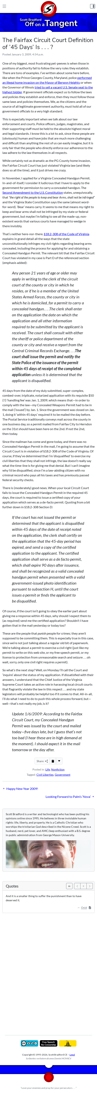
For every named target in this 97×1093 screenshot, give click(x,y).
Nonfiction (58, 769)
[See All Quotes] (69, 886)
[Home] (49, 6)
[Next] (89, 886)
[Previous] (77, 886)
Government (62, 774)
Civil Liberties (45, 774)
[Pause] (83, 886)
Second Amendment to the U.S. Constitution (32, 192)
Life (47, 769)
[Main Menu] (4, 6)
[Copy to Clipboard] (53, 761)
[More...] (59, 761)
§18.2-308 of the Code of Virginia (66, 234)
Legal (72, 1054)
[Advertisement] (48, 971)
